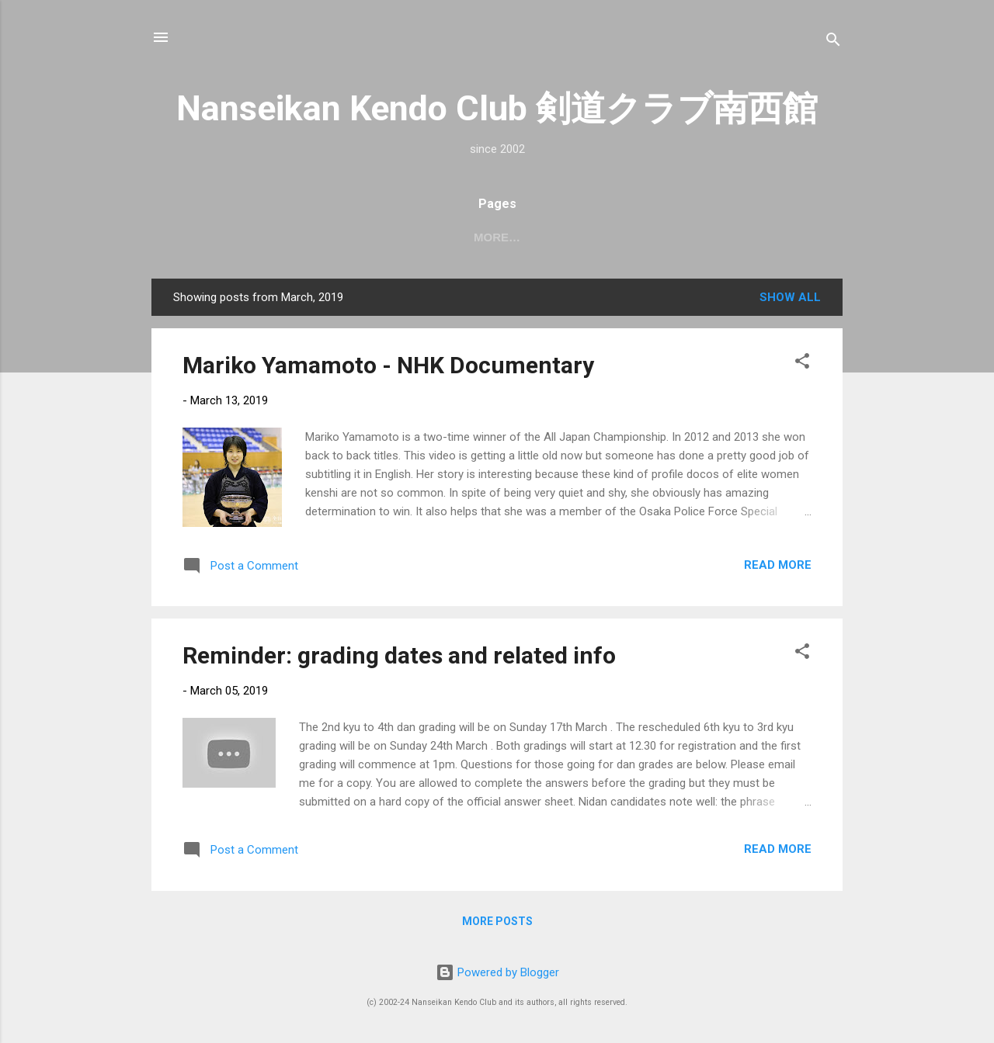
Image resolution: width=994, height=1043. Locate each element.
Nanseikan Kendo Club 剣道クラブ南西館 (497, 108)
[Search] (833, 42)
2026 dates (277, 237)
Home (197, 237)
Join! (538, 237)
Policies (786, 237)
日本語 (425, 237)
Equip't (605, 237)
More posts (497, 921)
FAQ (483, 237)
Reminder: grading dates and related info (399, 655)
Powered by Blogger (497, 972)
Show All (790, 297)
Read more (778, 565)
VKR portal (693, 237)
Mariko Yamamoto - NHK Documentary (388, 365)
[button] (802, 364)
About (360, 237)
